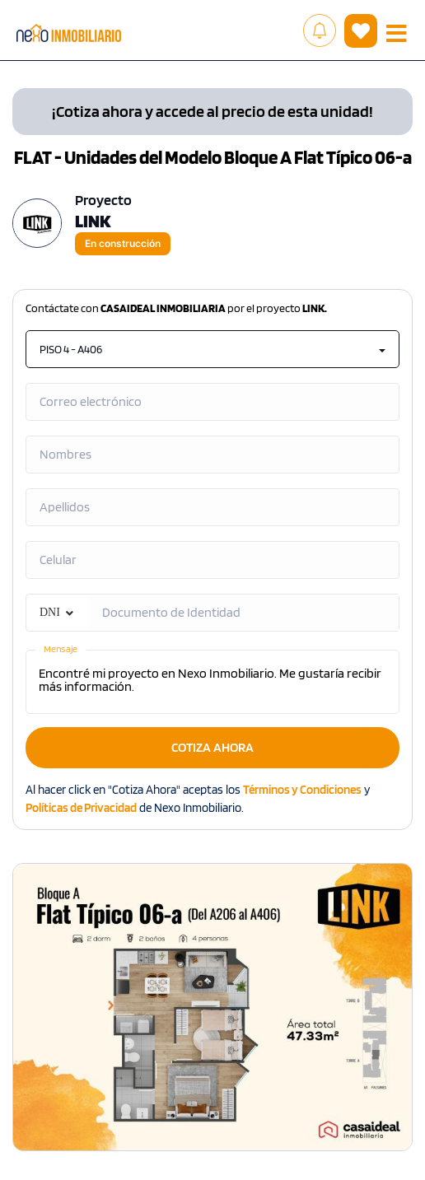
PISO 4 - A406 (212, 349)
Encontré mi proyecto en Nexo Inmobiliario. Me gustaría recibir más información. (212, 682)
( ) (361, 31)
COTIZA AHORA (212, 747)
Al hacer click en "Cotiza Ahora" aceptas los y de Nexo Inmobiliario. (198, 798)
